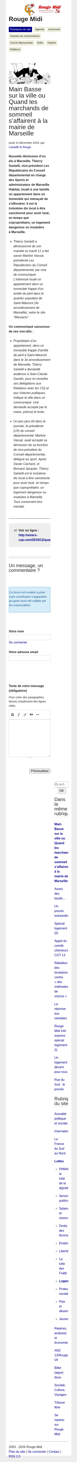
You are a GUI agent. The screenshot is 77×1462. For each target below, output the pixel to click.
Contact (54, 1451)
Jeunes (64, 1319)
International (63, 1131)
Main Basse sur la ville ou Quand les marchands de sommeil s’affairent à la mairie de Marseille (62, 852)
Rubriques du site (20, 29)
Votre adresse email (23, 652)
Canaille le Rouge (20, 147)
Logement (66, 1281)
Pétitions (15, 49)
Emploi (64, 1243)
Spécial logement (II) (60, 928)
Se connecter (18, 642)
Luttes (59, 1161)
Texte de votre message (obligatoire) (26, 688)
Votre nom (16, 631)
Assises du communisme (24, 36)
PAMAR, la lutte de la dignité (65, 1178)
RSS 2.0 (15, 1456)
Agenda (39, 29)
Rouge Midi (25, 18)
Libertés (64, 1251)
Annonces (54, 29)
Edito (40, 42)
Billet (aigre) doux (58, 1372)
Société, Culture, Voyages (60, 1390)
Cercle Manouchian (21, 42)
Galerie (51, 42)
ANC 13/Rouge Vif (61, 1355)
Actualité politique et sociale (61, 1118)
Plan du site (17, 1451)
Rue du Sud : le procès (59, 1084)
